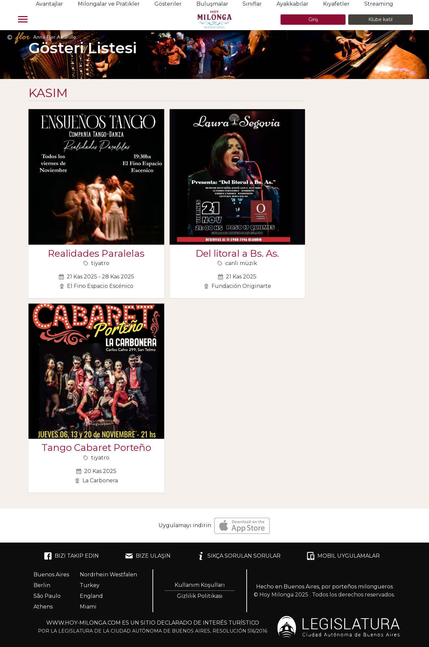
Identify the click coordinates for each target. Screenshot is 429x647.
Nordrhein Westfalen (108, 574)
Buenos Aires (51, 574)
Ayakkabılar (292, 4)
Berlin (42, 585)
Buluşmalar (212, 4)
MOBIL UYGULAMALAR (343, 556)
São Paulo (47, 596)
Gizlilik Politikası (200, 596)
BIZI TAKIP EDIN (71, 556)
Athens (43, 606)
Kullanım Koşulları (200, 585)
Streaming (378, 4)
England (91, 596)
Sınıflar (252, 4)
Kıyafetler (336, 4)
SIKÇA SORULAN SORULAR (239, 556)
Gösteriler (168, 4)
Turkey (90, 585)
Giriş (313, 19)
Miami (88, 606)
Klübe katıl (380, 19)
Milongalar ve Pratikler (109, 4)
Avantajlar (49, 4)
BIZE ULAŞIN (148, 556)
